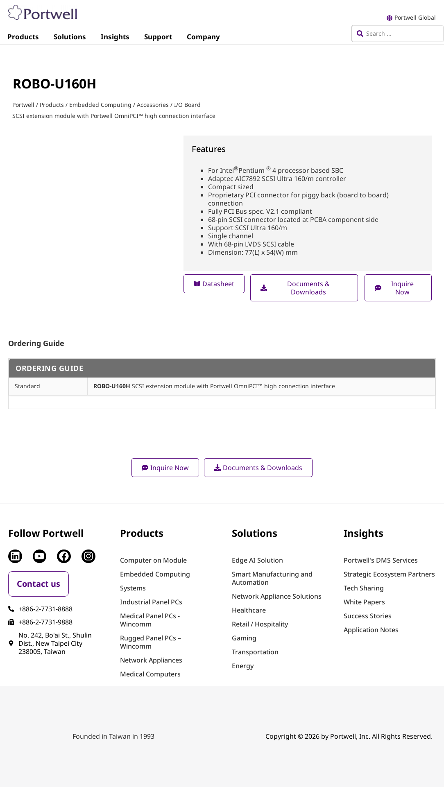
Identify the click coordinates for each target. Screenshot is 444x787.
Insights (115, 36)
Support (158, 36)
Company (203, 36)
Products (23, 36)
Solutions (70, 36)
